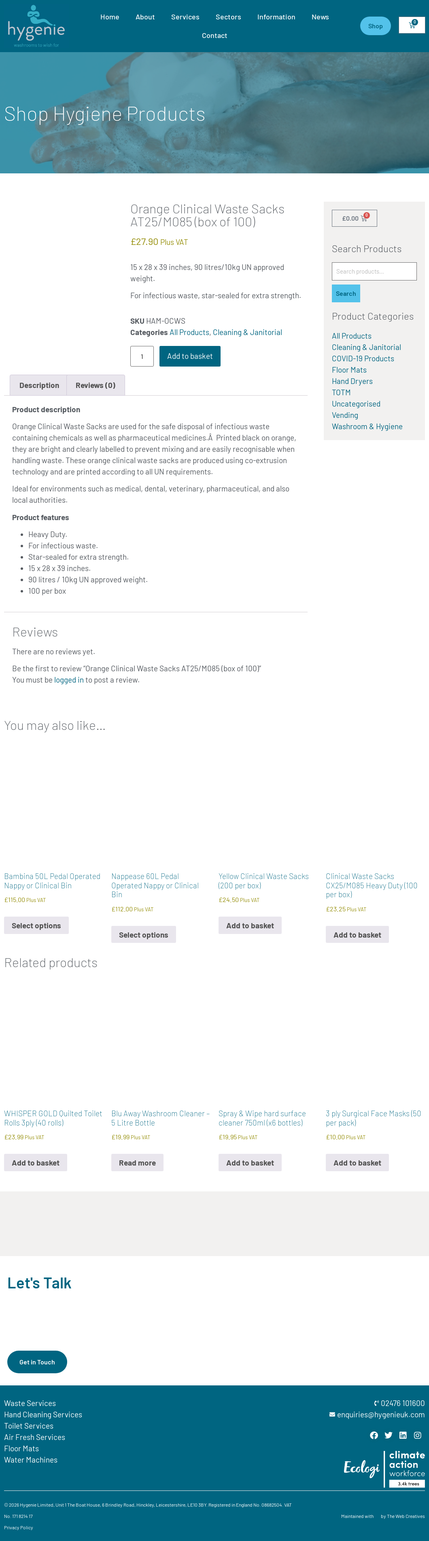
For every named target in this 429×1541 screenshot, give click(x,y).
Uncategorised (356, 403)
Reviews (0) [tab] (95, 385)
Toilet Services (28, 1425)
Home (109, 16)
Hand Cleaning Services (43, 1414)
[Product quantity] (142, 356)
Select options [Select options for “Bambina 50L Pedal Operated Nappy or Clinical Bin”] (36, 925)
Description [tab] (39, 385)
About (145, 16)
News (320, 16)
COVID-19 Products (363, 358)
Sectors (228, 16)
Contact (214, 35)
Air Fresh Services (34, 1437)
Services (185, 16)
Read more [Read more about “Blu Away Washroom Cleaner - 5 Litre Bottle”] (137, 1162)
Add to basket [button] (250, 925)
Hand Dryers (352, 381)
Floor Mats (349, 369)
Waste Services (30, 1403)
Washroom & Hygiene (367, 426)
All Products (189, 332)
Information (276, 16)
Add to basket (190, 355)
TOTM (341, 392)
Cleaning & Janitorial (247, 332)
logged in (69, 679)
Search (346, 293)
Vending (345, 415)
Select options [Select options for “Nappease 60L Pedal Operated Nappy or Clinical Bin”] (143, 934)
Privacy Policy (18, 1527)
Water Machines (30, 1459)
